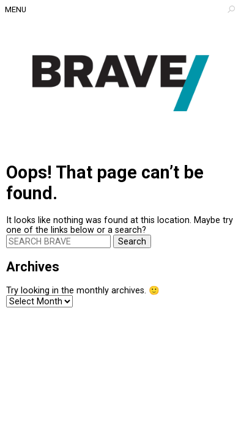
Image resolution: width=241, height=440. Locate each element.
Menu (15, 9)
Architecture (120, 83)
